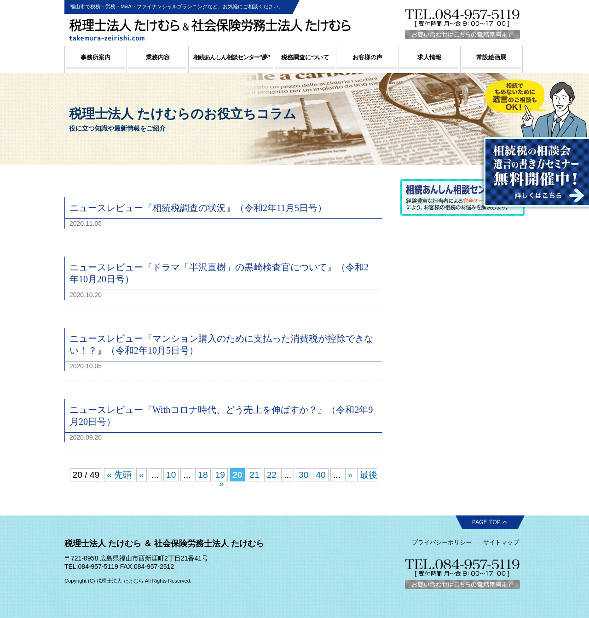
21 (254, 475)
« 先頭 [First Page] (119, 475)
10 (171, 475)
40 (320, 475)
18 (203, 475)
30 (303, 475)
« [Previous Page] (141, 475)
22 (272, 475)
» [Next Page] (350, 475)
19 (220, 475)
